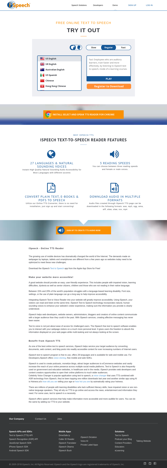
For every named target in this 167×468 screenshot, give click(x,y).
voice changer (99, 375)
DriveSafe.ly (64, 435)
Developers (98, 5)
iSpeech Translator (67, 443)
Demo (115, 5)
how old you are (50, 381)
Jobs (59, 418)
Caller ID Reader (66, 439)
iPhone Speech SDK (18, 447)
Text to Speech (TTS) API (21, 435)
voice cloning (60, 358)
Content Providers (123, 443)
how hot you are (82, 381)
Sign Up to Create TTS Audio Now (78, 230)
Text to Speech (57, 268)
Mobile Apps (65, 432)
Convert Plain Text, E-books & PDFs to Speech (52, 198)
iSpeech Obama (66, 447)
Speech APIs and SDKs (20, 432)
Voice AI (84, 441)
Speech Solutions (79, 5)
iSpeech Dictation (89, 437)
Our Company (16, 419)
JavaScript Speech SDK (20, 443)
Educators (119, 447)
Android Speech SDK (19, 451)
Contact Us (40, 419)
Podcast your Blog (123, 439)
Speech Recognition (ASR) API (23, 439)
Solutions (119, 432)
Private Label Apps (89, 445)
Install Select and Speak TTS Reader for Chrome (79, 114)
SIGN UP (132, 5)
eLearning (119, 451)
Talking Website (143, 441)
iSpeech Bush (65, 451)
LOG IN (149, 5)
